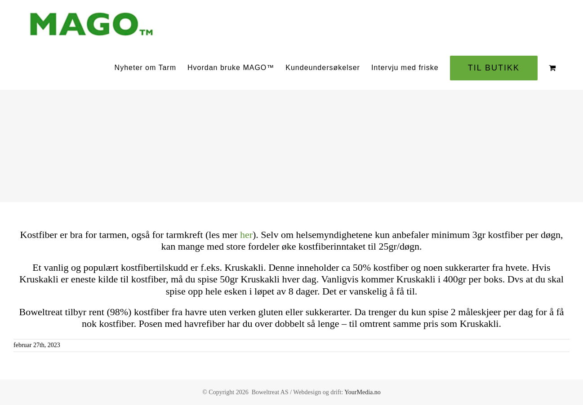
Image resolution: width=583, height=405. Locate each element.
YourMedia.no (362, 392)
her (246, 234)
